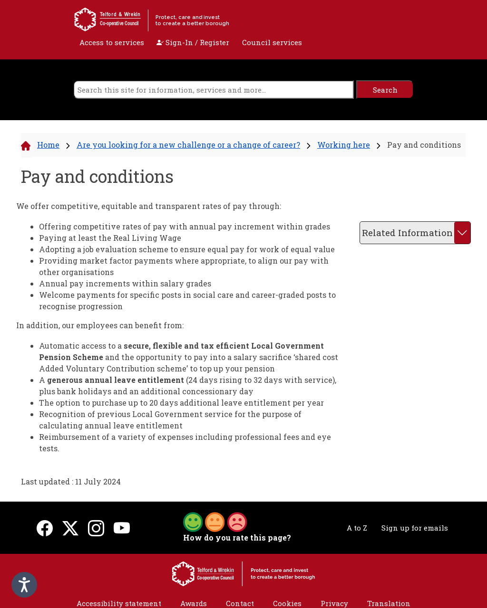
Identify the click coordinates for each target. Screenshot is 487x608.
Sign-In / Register (192, 42)
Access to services (111, 42)
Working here (343, 145)
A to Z (357, 527)
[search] (213, 89)
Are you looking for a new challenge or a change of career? (188, 145)
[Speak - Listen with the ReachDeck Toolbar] (24, 585)
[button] (215, 521)
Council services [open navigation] (272, 42)
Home (48, 145)
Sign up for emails (414, 527)
